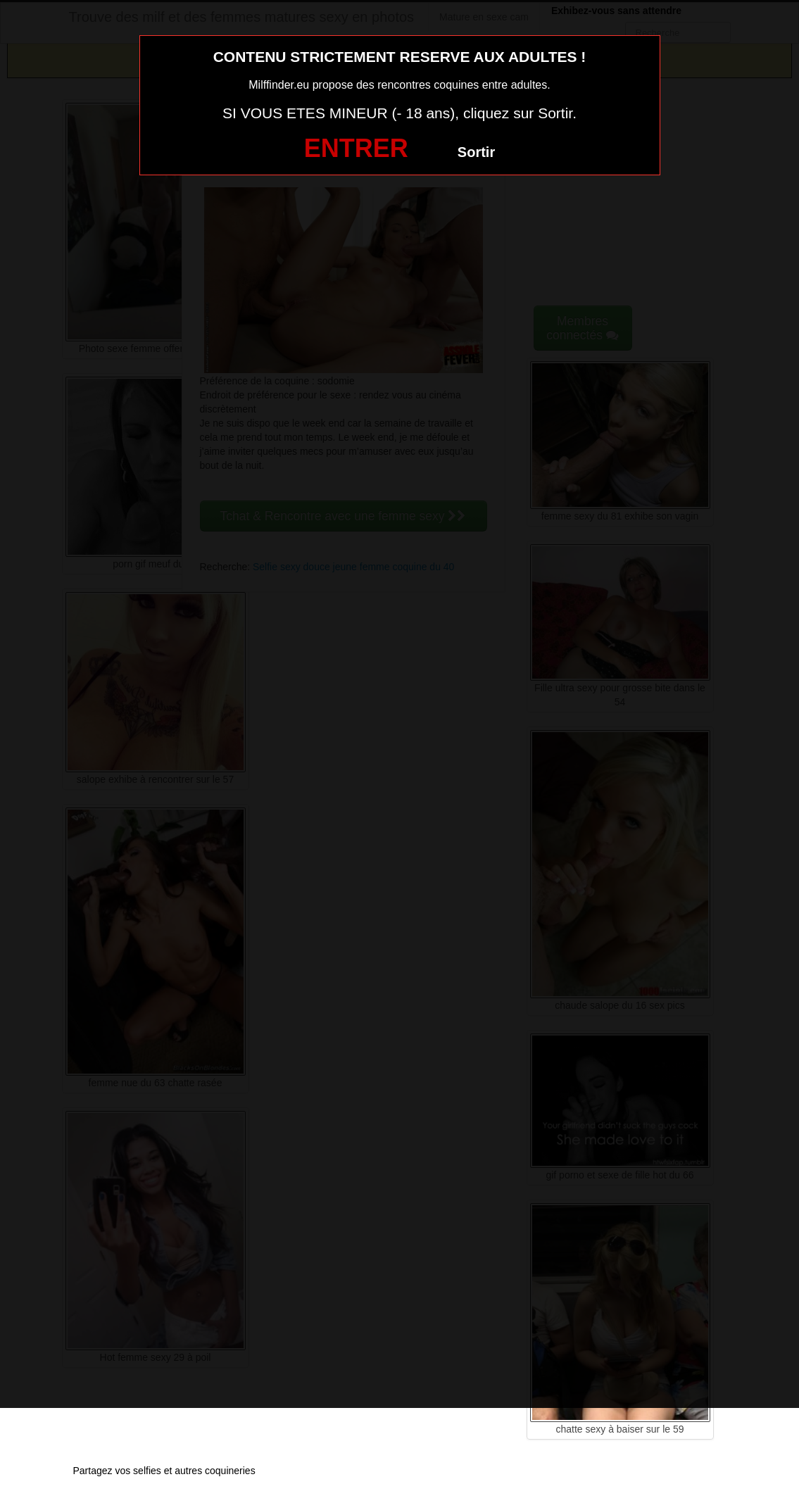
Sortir (476, 152)
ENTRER (356, 148)
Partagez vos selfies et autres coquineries (164, 1470)
